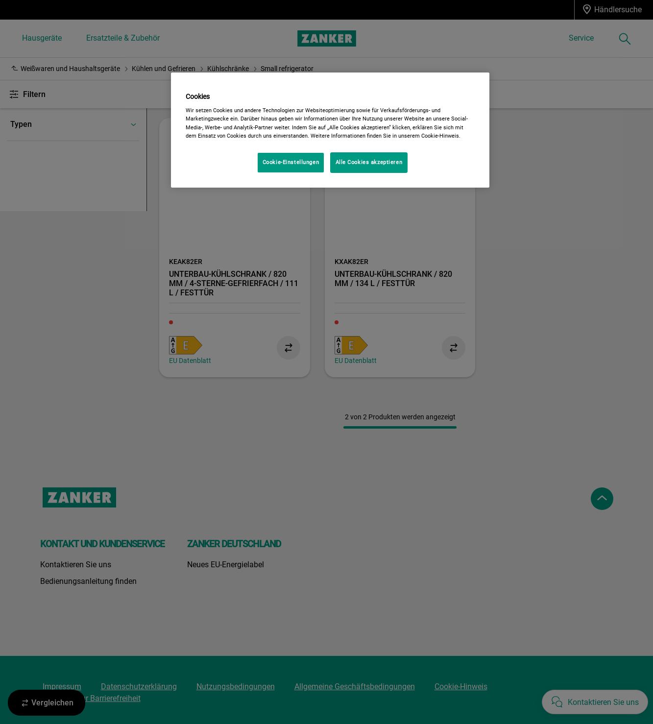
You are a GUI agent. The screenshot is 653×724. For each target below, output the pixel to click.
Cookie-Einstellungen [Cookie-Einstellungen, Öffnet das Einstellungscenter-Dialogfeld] (291, 162)
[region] (330, 130)
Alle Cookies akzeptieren (369, 162)
